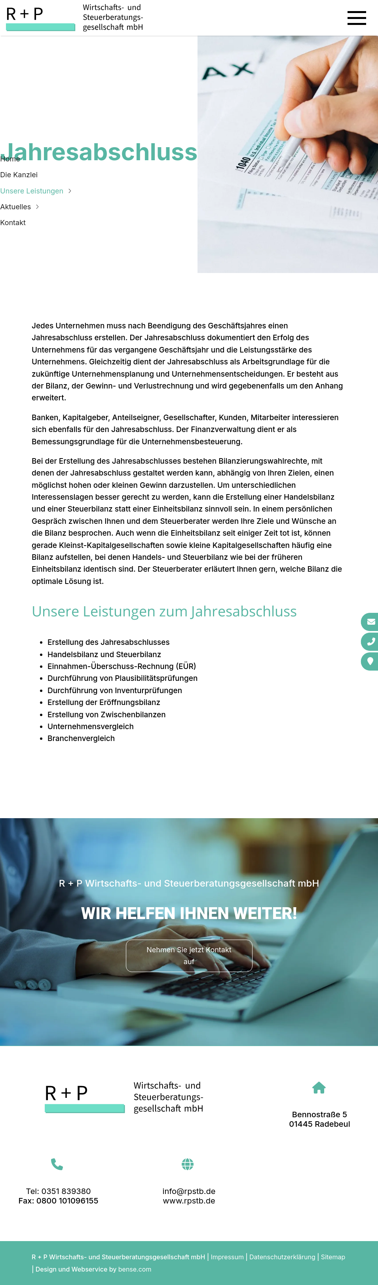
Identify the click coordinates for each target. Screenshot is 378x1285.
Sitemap (333, 1257)
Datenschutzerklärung (282, 1257)
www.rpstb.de (189, 1200)
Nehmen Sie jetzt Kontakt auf (188, 956)
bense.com (135, 1269)
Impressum (227, 1257)
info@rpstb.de (189, 1191)
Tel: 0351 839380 (58, 1191)
